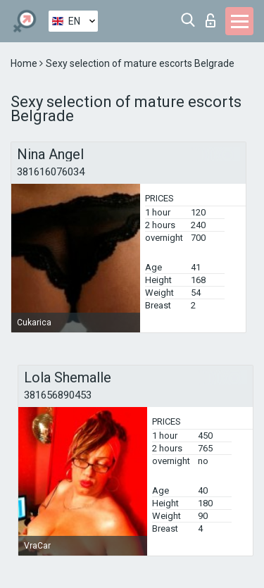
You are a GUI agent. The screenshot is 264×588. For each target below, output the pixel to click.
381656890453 (58, 395)
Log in (210, 20)
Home (25, 63)
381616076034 (50, 171)
